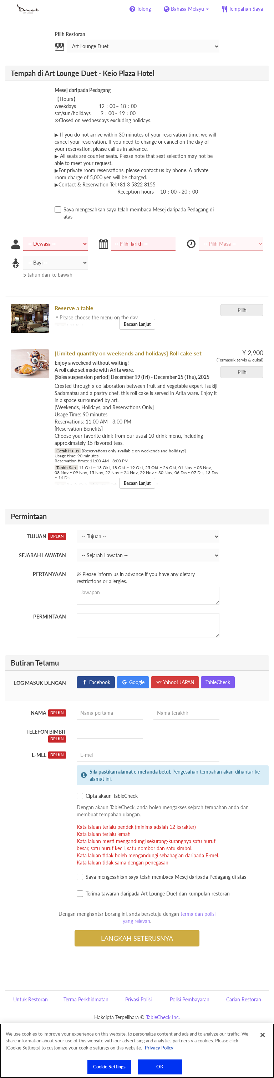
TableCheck (218, 682)
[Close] (262, 1035)
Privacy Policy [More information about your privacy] (159, 1048)
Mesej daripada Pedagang (83, 90)
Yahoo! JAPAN (175, 682)
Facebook (95, 682)
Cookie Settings (109, 1066)
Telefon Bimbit (46, 736)
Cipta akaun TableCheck (107, 796)
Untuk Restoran (30, 999)
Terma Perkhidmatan (86, 999)
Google (132, 682)
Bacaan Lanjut (137, 324)
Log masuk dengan (40, 683)
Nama (48, 713)
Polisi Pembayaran (189, 999)
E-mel (49, 755)
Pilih (244, 310)
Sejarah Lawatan (42, 555)
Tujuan (46, 536)
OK (159, 1066)
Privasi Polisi (138, 999)
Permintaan (49, 617)
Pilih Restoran (70, 34)
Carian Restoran (243, 999)
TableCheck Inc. (163, 1017)
